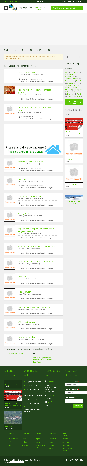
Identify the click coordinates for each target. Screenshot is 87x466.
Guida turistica (72, 185)
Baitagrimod (23, 213)
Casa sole (22, 276)
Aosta (67, 72)
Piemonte (38, 442)
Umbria (51, 445)
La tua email (70, 397)
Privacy (47, 385)
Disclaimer (48, 389)
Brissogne (70, 94)
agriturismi (43, 7)
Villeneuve (68, 90)
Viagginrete (25, 8)
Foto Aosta (37, 362)
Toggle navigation (6, 8)
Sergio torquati (11, 385)
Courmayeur (69, 81)
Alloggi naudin (24, 292)
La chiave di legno (26, 179)
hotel (37, 7)
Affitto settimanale (26, 322)
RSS (81, 460)
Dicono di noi (49, 391)
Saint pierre (78, 90)
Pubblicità (48, 405)
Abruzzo (11, 433)
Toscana (25, 445)
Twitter (76, 460)
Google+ (71, 460)
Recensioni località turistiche (43, 360)
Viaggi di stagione (33, 389)
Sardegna (65, 442)
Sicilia (10, 445)
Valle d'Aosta (66, 445)
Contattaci (78, 1)
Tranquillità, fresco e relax (30, 196)
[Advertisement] (43, 29)
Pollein (79, 94)
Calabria (38, 433)
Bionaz (67, 87)
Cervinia (75, 72)
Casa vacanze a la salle (28, 72)
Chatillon (70, 83)
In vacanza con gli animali (33, 395)
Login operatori (67, 1)
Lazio (24, 439)
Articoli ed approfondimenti (42, 358)
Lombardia (53, 439)
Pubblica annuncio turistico (65, 8)
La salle (79, 81)
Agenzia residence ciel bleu (30, 161)
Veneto (51, 449)
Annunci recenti (32, 399)
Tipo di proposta (72, 389)
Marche (65, 439)
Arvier (69, 92)
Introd (74, 87)
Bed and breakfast (33, 403)
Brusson (77, 96)
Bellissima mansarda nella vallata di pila (36, 246)
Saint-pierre (78, 92)
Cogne (69, 96)
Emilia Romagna (65, 434)
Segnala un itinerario (34, 382)
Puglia (51, 442)
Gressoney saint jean (72, 85)
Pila (77, 83)
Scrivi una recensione (34, 386)
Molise (24, 442)
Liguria (37, 439)
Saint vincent (69, 74)
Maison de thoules (26, 337)
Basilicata (25, 433)
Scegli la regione (72, 381)
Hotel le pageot (72, 159)
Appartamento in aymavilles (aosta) (34, 307)
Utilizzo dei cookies (51, 387)
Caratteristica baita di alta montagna (35, 261)
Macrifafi (8, 426)
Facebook (66, 460)
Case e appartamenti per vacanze (33, 410)
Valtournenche (70, 77)
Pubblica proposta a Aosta (73, 102)
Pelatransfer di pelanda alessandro (73, 133)
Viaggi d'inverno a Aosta (14, 353)
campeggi (40, 9)
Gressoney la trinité (71, 79)
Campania (52, 433)
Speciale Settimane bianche (74, 201)
